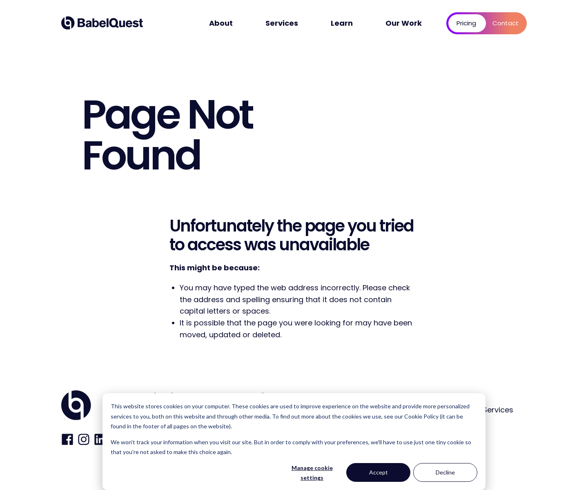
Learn (342, 23)
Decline (445, 472)
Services (281, 23)
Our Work (403, 23)
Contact (505, 23)
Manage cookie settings (312, 472)
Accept (378, 472)
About (221, 23)
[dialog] (294, 441)
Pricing (466, 23)
